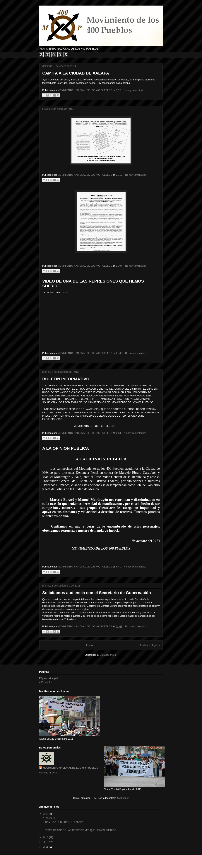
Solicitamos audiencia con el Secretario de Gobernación (96, 592)
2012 (46, 842)
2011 (46, 846)
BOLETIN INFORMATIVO (65, 379)
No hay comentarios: (135, 90)
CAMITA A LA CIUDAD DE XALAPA (75, 73)
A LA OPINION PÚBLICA (65, 448)
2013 (46, 837)
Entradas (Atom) (108, 654)
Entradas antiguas (148, 645)
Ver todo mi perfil (48, 772)
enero (49, 818)
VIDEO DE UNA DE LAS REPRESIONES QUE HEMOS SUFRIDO (80, 830)
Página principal (48, 678)
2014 (46, 813)
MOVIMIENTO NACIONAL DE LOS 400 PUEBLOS (70, 767)
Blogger (124, 798)
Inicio (89, 645)
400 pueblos (45, 682)
